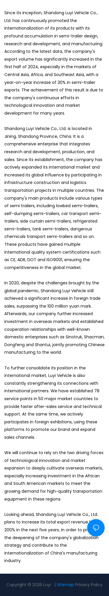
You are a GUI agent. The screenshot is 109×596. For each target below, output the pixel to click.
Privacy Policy (89, 585)
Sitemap (65, 585)
